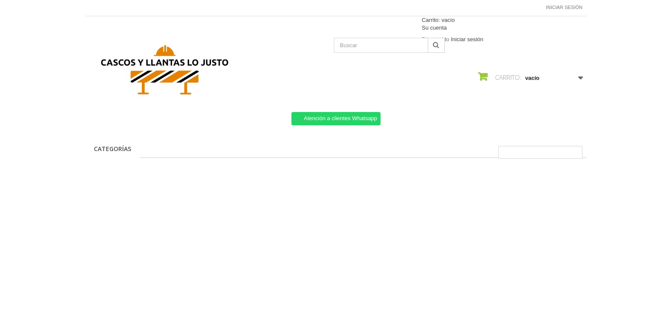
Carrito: (438, 20)
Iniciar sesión (564, 7)
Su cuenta (434, 27)
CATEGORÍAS (112, 149)
